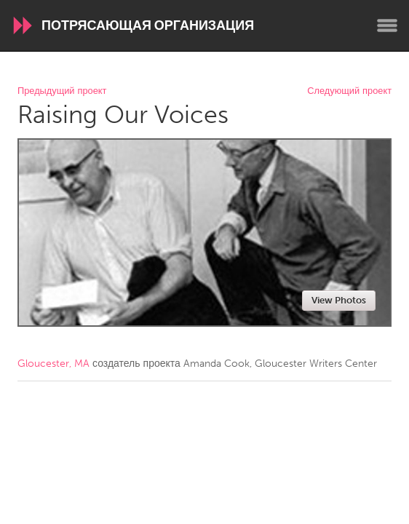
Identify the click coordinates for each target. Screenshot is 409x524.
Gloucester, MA (53, 363)
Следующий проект (349, 91)
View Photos (338, 300)
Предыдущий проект (61, 91)
